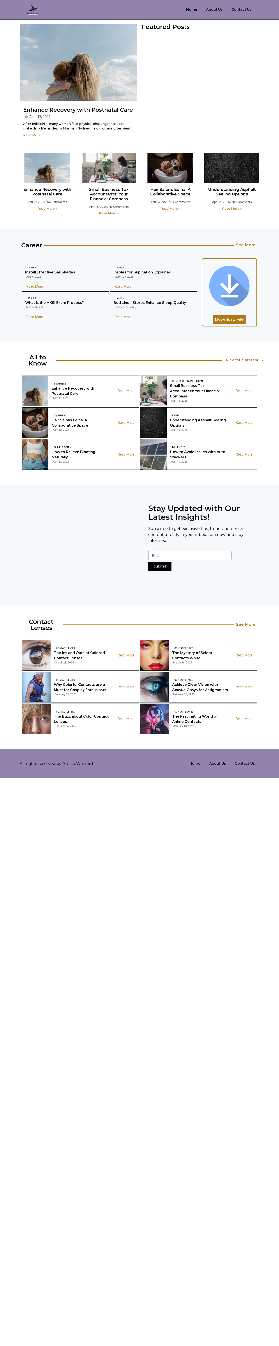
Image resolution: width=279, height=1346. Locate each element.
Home (191, 9)
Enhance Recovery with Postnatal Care (78, 109)
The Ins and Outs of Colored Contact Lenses (79, 655)
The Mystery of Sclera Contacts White (192, 655)
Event (175, 415)
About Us (214, 9)
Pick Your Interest (245, 360)
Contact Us (241, 9)
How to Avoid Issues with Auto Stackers (197, 454)
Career (31, 268)
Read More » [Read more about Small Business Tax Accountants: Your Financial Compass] (109, 213)
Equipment (60, 415)
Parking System (62, 447)
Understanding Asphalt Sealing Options (232, 192)
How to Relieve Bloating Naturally (73, 454)
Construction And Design (187, 381)
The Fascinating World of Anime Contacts (195, 719)
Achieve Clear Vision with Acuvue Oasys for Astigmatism (200, 687)
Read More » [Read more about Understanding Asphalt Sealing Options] (232, 209)
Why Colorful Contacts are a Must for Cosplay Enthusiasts (80, 687)
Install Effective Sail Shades (50, 272)
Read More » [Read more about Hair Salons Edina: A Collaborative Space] (170, 209)
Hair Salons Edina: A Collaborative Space (170, 192)
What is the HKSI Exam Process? (54, 303)
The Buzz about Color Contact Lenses (81, 719)
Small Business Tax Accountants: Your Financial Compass (109, 194)
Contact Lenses (65, 648)
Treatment (60, 384)
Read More (32, 135)
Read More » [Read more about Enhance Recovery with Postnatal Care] (47, 209)
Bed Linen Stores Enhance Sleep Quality (149, 303)
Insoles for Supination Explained (142, 272)
